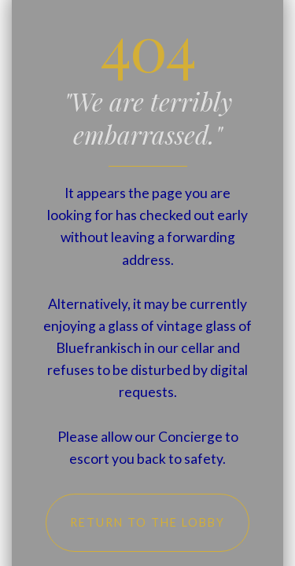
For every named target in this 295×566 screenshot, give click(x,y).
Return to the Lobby (147, 522)
